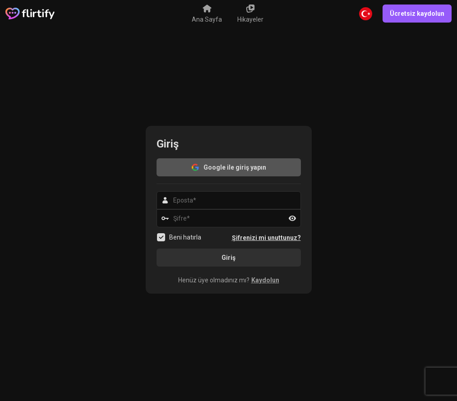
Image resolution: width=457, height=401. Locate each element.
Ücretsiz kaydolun (417, 13)
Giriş (228, 257)
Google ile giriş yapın (228, 167)
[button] (229, 280)
